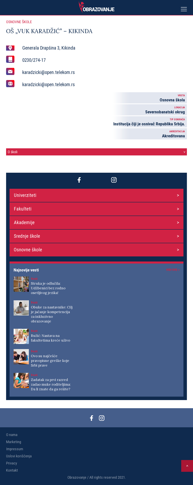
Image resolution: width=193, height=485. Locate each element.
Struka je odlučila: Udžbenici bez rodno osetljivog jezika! (48, 288)
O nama (11, 434)
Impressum (14, 449)
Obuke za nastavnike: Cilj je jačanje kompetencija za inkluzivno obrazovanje (52, 314)
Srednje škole (27, 236)
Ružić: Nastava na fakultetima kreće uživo (50, 338)
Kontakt (12, 470)
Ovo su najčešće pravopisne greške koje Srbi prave (50, 361)
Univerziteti (25, 195)
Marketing (13, 441)
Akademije (24, 222)
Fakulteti (22, 209)
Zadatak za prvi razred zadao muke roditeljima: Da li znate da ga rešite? (51, 384)
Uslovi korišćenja (19, 456)
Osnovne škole (28, 250)
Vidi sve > (172, 270)
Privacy (11, 463)
